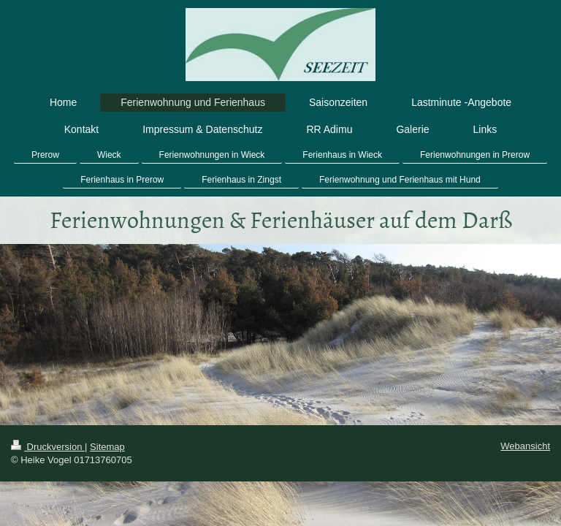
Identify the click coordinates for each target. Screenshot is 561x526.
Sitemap (107, 446)
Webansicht (525, 446)
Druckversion (48, 446)
